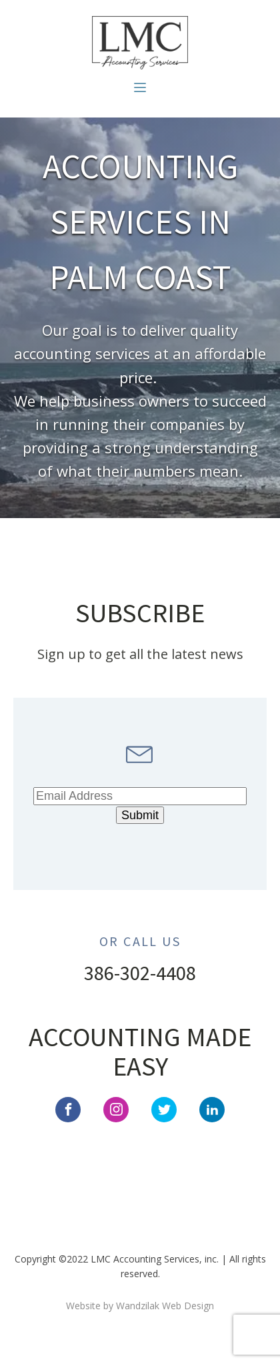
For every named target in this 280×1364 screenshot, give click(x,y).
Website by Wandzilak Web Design (140, 1305)
